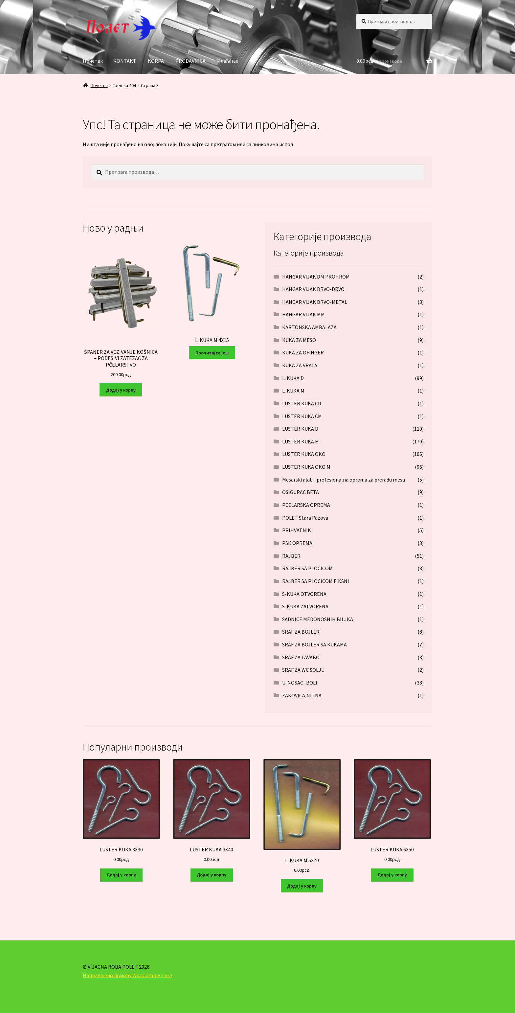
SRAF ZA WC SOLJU (303, 669)
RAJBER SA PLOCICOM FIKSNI (315, 581)
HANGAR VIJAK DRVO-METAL (314, 302)
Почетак (93, 60)
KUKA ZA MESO (299, 340)
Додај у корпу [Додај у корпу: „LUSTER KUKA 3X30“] (121, 875)
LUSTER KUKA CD (301, 403)
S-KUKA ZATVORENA (305, 606)
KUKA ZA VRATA (299, 365)
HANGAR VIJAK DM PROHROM (316, 276)
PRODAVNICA (190, 60)
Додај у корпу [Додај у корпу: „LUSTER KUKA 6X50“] (392, 875)
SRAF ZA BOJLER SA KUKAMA (314, 644)
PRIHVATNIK (296, 530)
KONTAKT (124, 60)
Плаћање (227, 60)
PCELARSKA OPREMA (306, 505)
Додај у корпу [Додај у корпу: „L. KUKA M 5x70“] (302, 886)
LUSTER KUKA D (300, 428)
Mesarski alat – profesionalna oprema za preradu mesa (343, 479)
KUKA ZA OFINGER (303, 352)
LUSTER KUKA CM (302, 416)
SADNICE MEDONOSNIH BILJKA (317, 619)
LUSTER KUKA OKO (303, 454)
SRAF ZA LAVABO (301, 657)
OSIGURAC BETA (300, 492)
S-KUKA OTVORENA (304, 594)
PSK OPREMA (297, 543)
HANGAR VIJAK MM (303, 314)
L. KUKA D (293, 378)
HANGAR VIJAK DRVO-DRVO (313, 289)
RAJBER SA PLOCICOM (307, 568)
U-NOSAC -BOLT (300, 682)
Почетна (99, 85)
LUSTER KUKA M (300, 441)
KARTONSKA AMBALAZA (309, 327)
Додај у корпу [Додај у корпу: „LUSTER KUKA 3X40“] (211, 875)
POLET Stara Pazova (305, 517)
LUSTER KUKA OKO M (306, 466)
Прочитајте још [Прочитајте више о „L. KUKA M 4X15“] (212, 353)
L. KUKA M (293, 390)
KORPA (156, 60)
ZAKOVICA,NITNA (302, 695)
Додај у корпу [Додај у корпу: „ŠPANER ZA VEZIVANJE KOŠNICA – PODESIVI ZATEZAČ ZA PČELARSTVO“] (121, 390)
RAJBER (291, 555)
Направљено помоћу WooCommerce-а (127, 975)
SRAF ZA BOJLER (301, 631)
